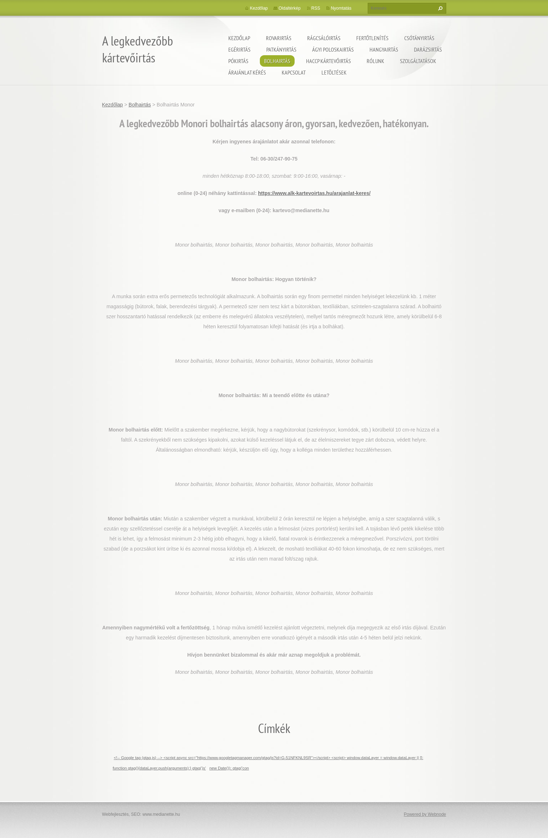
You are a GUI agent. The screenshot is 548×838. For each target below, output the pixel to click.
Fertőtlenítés (372, 38)
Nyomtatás (341, 8)
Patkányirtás (281, 49)
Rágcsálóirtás (323, 38)
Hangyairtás (384, 49)
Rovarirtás (278, 38)
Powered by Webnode (425, 814)
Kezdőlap (239, 38)
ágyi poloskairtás (333, 49)
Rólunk (375, 61)
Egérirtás (239, 49)
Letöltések (334, 72)
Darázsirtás (428, 49)
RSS (315, 8)
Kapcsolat (294, 72)
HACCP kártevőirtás (328, 61)
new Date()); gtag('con (229, 768)
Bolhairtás (277, 61)
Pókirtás (238, 61)
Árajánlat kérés (247, 72)
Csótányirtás (419, 38)
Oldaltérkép (289, 8)
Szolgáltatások (418, 61)
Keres (439, 8)
